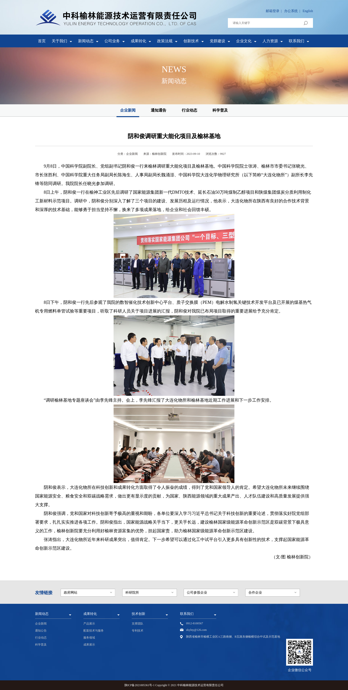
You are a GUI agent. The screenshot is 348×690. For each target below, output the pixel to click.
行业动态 (189, 110)
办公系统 (291, 11)
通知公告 (41, 630)
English (308, 11)
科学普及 (220, 110)
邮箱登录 (272, 11)
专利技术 (137, 630)
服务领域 (89, 637)
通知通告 (158, 110)
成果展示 (89, 644)
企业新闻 (128, 110)
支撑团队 (137, 623)
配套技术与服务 (93, 630)
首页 (42, 41)
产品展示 (89, 623)
